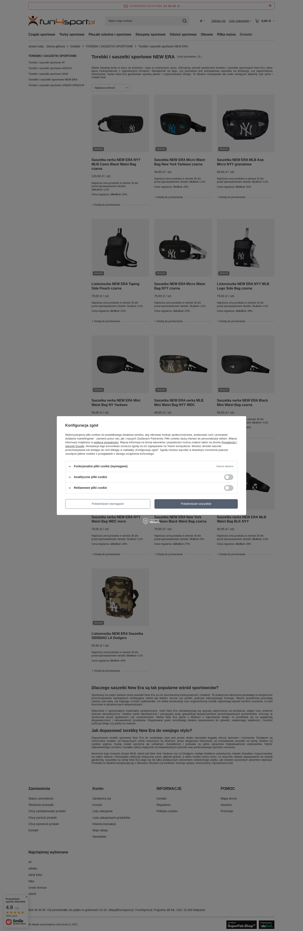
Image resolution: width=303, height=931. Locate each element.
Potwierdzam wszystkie (196, 503)
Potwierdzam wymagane (108, 503)
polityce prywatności (106, 442)
